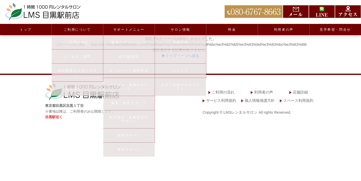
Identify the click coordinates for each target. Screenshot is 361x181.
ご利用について (77, 29)
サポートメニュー (129, 29)
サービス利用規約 (221, 100)
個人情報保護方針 (260, 100)
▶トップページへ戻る (180, 56)
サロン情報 (180, 29)
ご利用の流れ (223, 92)
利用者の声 (284, 29)
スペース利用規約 (298, 100)
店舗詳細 (300, 92)
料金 (232, 29)
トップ (26, 29)
